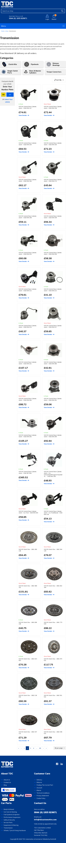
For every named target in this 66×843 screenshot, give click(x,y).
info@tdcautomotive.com (45, 819)
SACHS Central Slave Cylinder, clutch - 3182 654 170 (53, 180)
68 (40, 748)
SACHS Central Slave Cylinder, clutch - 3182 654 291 (53, 399)
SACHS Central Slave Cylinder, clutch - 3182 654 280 (53, 363)
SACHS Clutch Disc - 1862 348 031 (53, 732)
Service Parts (8, 822)
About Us (7, 780)
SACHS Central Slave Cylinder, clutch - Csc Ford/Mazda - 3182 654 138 (53, 512)
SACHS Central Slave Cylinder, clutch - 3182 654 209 (53, 253)
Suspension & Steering (11, 825)
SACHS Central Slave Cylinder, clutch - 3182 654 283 (28, 399)
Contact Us (7, 782)
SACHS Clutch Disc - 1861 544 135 (53, 550)
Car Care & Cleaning (10, 812)
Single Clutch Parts (12, 72)
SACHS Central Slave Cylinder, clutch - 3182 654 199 (53, 216)
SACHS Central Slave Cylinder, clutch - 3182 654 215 (28, 326)
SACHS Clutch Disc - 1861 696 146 (28, 623)
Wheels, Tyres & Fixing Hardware (15, 830)
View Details (23, 115)
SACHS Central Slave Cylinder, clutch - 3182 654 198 (28, 216)
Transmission (8, 828)
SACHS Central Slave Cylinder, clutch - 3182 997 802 (28, 472)
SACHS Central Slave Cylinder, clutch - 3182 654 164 (28, 143)
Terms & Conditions (43, 793)
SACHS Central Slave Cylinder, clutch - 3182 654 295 (53, 436)
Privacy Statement (43, 795)
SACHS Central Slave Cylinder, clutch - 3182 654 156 (53, 107)
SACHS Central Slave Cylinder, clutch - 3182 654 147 (28, 107)
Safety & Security (9, 820)
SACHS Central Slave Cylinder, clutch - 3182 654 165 (53, 143)
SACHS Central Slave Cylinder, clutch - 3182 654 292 (28, 436)
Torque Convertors (54, 72)
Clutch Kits (12, 64)
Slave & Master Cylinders (35, 72)
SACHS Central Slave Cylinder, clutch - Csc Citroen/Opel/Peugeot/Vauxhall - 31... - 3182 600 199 (53, 474)
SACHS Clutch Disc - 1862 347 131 (28, 732)
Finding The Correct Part (45, 785)
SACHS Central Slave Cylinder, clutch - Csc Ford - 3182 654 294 (28, 512)
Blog (5, 785)
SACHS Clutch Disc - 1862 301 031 (53, 696)
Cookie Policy (41, 798)
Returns (39, 782)
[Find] (62, 11)
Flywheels (35, 64)
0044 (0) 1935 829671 (18, 18)
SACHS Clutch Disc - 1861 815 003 (28, 659)
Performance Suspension (12, 817)
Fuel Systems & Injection (12, 814)
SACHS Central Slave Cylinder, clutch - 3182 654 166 (28, 180)
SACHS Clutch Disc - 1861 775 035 (53, 623)
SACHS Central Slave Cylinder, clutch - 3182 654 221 (28, 363)
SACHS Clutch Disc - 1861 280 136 (28, 550)
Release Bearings (56, 64)
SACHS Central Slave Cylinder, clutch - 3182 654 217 (53, 326)
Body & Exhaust (9, 809)
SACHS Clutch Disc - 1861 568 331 (28, 586)
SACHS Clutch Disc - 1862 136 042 (28, 696)
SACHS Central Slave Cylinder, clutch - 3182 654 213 (53, 289)
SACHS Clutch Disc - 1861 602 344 (53, 586)
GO (10, 94)
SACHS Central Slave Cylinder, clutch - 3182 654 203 (28, 253)
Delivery (39, 780)
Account (39, 788)
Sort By (57, 80)
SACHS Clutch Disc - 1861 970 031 (53, 659)
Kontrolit (53, 839)
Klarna (39, 790)
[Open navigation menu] (63, 26)
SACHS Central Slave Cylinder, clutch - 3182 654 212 (28, 289)
